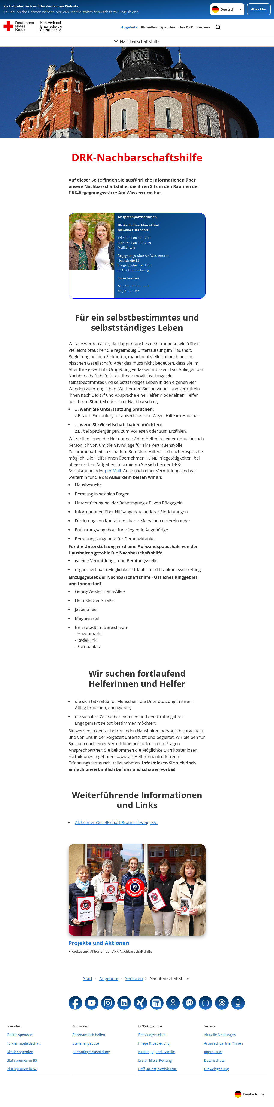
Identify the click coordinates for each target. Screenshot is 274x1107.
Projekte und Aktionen (98, 942)
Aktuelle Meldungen (220, 1034)
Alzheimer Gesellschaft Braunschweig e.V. (116, 822)
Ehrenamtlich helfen (89, 1034)
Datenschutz (214, 1060)
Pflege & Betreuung (154, 1043)
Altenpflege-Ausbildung (91, 1051)
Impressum (213, 1051)
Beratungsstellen (152, 1034)
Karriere (203, 27)
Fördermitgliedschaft (24, 1043)
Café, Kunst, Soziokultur (157, 1069)
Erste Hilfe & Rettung (155, 1060)
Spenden (167, 27)
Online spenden (19, 1034)
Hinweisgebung (216, 1069)
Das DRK (186, 27)
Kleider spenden (20, 1051)
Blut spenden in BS (22, 1060)
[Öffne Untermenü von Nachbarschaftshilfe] (137, 41)
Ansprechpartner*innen (223, 1043)
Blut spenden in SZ (22, 1069)
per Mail (113, 471)
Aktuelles (149, 27)
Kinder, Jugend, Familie (156, 1051)
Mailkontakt (126, 247)
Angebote (129, 27)
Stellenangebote (86, 1043)
